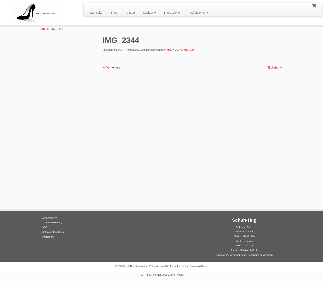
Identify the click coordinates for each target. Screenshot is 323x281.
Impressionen (173, 12)
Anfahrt (130, 12)
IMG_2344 (189, 49)
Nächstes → (275, 67)
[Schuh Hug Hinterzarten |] (37, 12)
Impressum (48, 236)
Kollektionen (199, 12)
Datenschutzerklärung (53, 232)
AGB (44, 227)
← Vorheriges (111, 67)
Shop (114, 12)
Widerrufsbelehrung (52, 222)
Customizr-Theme (199, 266)
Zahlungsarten (49, 217)
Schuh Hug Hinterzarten (135, 266)
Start (43, 28)
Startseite (96, 12)
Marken (149, 12)
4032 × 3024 (173, 49)
